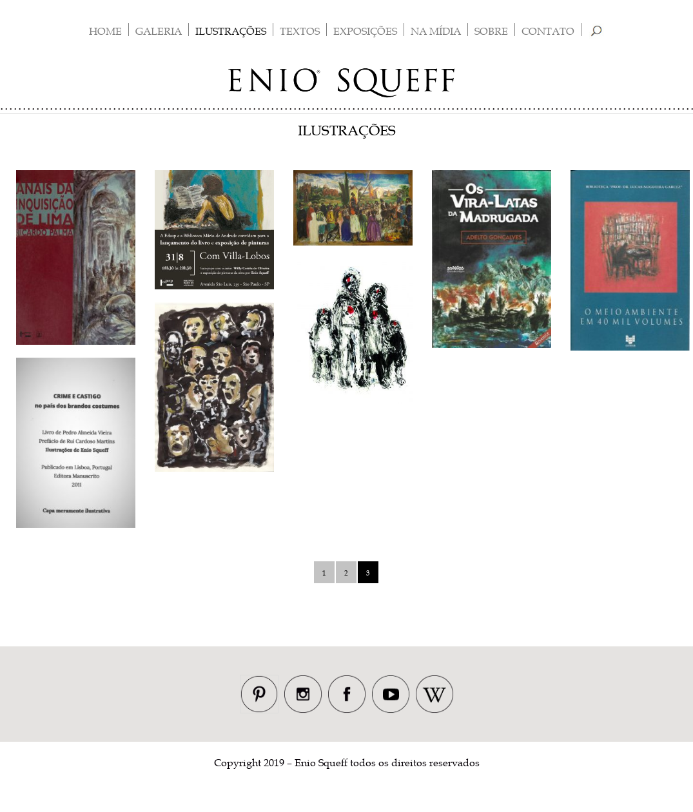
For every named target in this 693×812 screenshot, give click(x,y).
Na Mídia (436, 30)
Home (105, 30)
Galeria (158, 30)
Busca (595, 31)
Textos (300, 30)
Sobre (491, 30)
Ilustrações (230, 30)
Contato (548, 30)
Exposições (365, 30)
